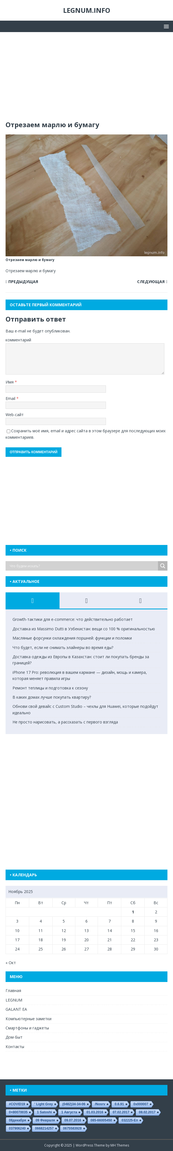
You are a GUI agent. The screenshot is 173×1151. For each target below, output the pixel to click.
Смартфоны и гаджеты (27, 1028)
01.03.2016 (94, 1112)
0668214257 (44, 1128)
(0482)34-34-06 (73, 1104)
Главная (13, 990)
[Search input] (83, 566)
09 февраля (45, 1120)
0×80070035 (18, 1112)
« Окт (11, 962)
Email (11, 398)
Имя (10, 382)
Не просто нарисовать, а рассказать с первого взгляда (65, 722)
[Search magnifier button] (162, 566)
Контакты (15, 1046)
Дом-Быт (14, 1037)
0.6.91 (119, 1104)
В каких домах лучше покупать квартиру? (52, 697)
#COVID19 (17, 1104)
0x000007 (141, 1104)
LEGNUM (14, 1000)
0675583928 (72, 1128)
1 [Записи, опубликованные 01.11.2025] (133, 911)
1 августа (69, 1112)
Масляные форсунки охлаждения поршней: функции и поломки (72, 638)
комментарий (18, 339)
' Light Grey (43, 1104)
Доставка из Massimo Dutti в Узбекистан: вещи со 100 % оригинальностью (84, 628)
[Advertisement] (86, 79)
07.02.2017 (121, 1112)
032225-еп (130, 1120)
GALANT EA (16, 1009)
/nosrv (100, 1104)
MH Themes (119, 1145)
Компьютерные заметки (28, 1018)
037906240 (17, 1128)
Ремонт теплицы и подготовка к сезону (50, 688)
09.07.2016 (73, 1120)
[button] (165, 26)
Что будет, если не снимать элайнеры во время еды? (63, 647)
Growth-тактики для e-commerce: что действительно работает (73, 619)
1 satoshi (44, 1112)
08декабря (17, 1120)
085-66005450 (101, 1120)
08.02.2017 (147, 1112)
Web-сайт (15, 414)
